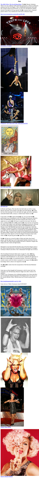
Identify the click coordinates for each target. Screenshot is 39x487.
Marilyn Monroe (7, 476)
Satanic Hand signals (6, 427)
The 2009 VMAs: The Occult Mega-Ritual (11, 4)
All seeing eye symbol (6, 46)
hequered (3, 123)
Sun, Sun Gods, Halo (6, 187)
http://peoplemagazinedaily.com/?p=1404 (11, 281)
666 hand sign (4, 206)
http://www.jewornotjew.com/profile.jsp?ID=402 (13, 14)
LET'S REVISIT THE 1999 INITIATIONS (17, 123)
